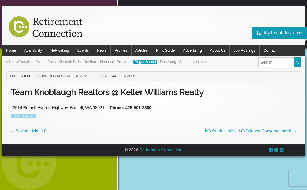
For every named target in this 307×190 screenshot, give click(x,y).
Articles (141, 50)
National (107, 62)
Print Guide (165, 50)
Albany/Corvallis (19, 62)
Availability (33, 50)
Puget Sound (145, 62)
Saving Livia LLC (28, 131)
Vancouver (201, 62)
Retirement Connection (161, 150)
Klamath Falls (69, 62)
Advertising (192, 50)
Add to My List (23, 116)
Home (11, 50)
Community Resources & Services (65, 76)
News (102, 50)
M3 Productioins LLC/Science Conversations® (251, 131)
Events (83, 50)
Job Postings (244, 50)
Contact (270, 50)
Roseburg (168, 62)
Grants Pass (45, 62)
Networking (59, 50)
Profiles (121, 50)
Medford (90, 62)
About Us (217, 50)
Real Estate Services (117, 76)
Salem (184, 62)
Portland (123, 62)
